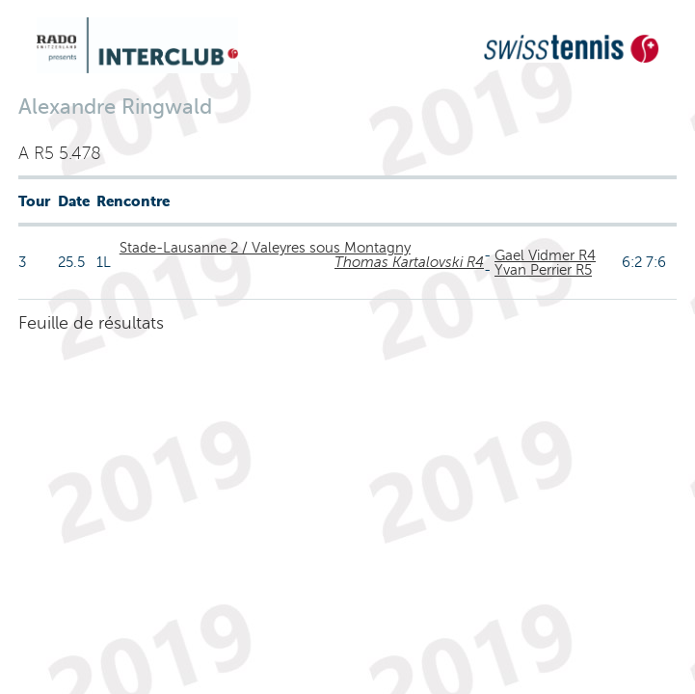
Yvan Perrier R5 (543, 270)
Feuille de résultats (91, 323)
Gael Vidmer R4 (545, 255)
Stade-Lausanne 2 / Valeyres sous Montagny (265, 247)
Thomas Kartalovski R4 (409, 262)
